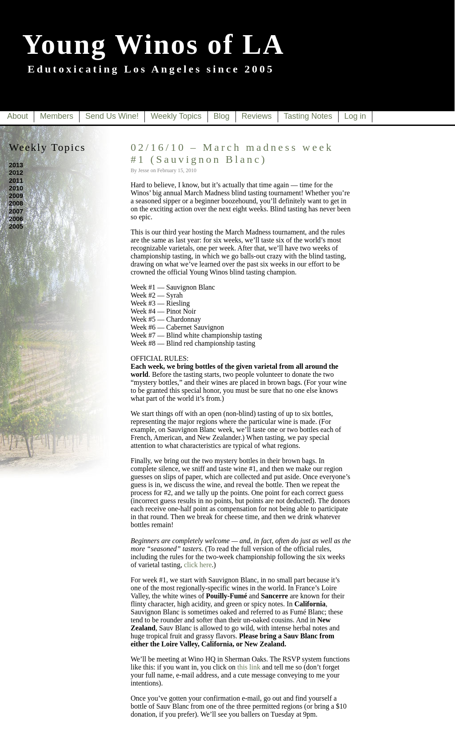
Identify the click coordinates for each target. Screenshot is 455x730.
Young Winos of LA (153, 44)
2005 (16, 226)
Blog (222, 116)
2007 (16, 211)
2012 (16, 172)
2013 (16, 165)
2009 (16, 195)
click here (198, 565)
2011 (16, 180)
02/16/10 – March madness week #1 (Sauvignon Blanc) (232, 153)
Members (56, 116)
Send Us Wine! (112, 116)
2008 (16, 203)
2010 (16, 188)
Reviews (257, 116)
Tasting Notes (308, 116)
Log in (355, 116)
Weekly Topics (176, 116)
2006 (16, 218)
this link (248, 667)
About (17, 116)
